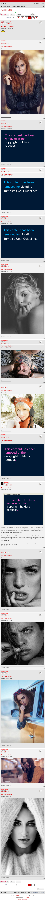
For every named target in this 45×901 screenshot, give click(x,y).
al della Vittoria (4, 40)
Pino (11, 12)
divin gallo (15, 12)
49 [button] (33, 18)
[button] (13, 18)
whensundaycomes (9, 21)
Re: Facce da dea (7, 26)
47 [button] (26, 18)
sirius (7, 12)
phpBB (17, 895)
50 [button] (36, 18)
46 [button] (23, 18)
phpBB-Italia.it (27, 897)
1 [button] (18, 18)
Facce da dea (6, 10)
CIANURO (6, 482)
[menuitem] (5, 3)
